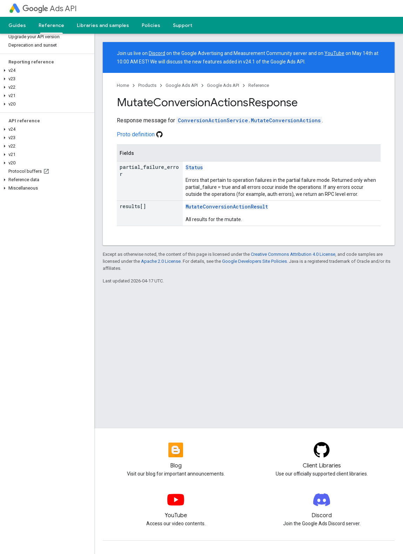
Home (123, 85)
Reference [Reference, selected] (51, 25)
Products (147, 85)
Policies (151, 25)
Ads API (49, 8)
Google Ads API (182, 85)
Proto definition (140, 134)
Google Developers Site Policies (254, 261)
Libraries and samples (103, 25)
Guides (17, 25)
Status (194, 167)
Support (182, 25)
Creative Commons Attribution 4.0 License (293, 254)
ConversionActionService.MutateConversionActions (249, 120)
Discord (157, 53)
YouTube (334, 53)
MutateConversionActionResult (227, 206)
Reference (258, 85)
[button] (46, 70)
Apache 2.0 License (161, 261)
